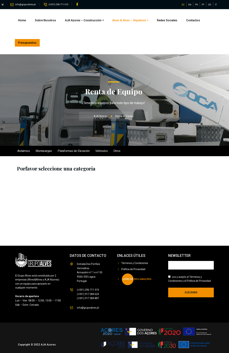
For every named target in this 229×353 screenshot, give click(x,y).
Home (22, 20)
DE (209, 4)
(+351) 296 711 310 (58, 4)
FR (196, 4)
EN (189, 4)
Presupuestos (27, 42)
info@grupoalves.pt (25, 4)
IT (216, 4)
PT (203, 4)
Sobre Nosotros (45, 20)
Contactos (193, 20)
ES (183, 4)
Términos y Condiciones (134, 263)
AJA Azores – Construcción (83, 20)
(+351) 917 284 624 (88, 294)
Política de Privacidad (133, 269)
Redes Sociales (167, 20)
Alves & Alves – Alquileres (129, 20)
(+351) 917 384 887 (88, 298)
